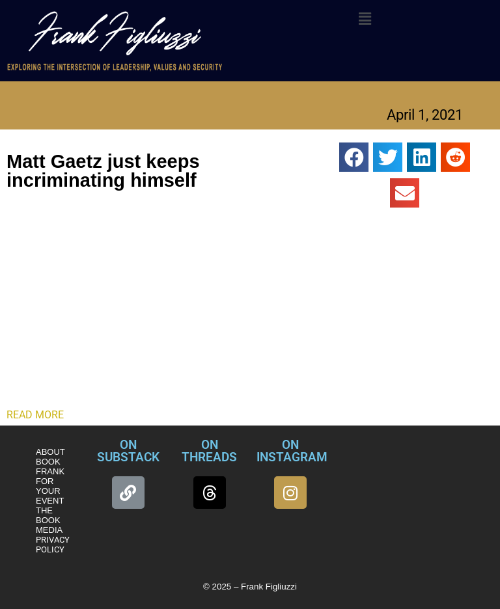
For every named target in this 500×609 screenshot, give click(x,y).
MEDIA (49, 530)
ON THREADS (209, 451)
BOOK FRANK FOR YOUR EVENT (50, 481)
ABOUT (50, 452)
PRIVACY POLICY (53, 544)
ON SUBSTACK (128, 451)
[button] (365, 19)
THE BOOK (48, 515)
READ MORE (35, 415)
